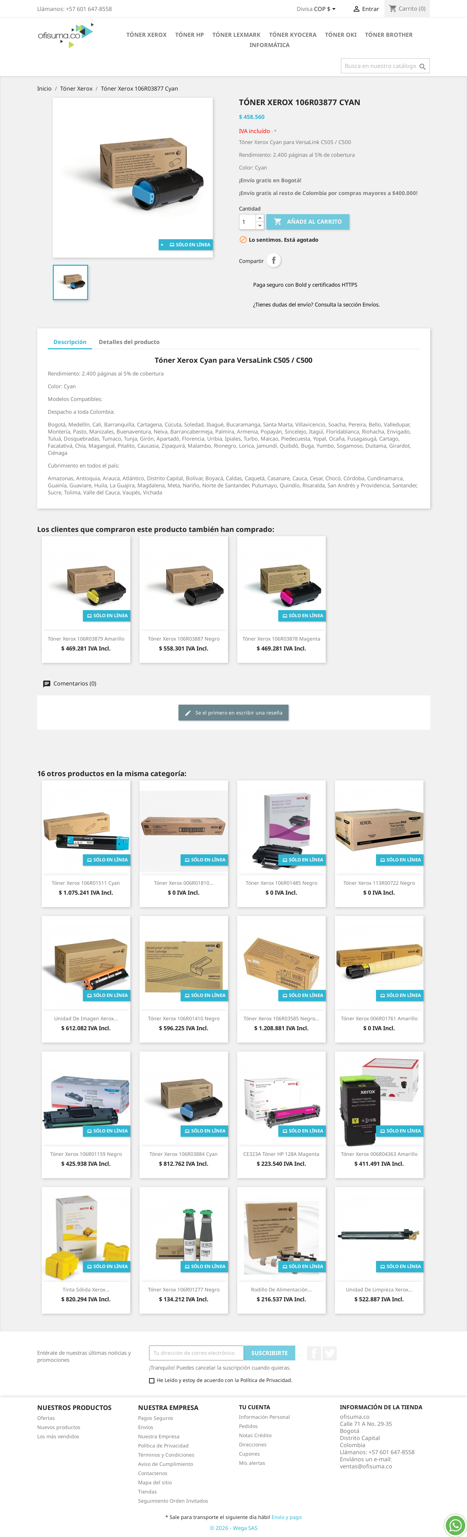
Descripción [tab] (69, 342)
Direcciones (253, 1444)
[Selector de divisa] (326, 9)
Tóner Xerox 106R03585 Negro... (281, 1018)
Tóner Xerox (146, 35)
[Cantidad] (247, 222)
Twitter (330, 1353)
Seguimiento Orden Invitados (173, 1500)
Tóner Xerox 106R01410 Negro (184, 1018)
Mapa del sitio (155, 1482)
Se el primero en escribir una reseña (233, 713)
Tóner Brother (389, 35)
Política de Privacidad (163, 1445)
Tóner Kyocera (293, 35)
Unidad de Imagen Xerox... (86, 1018)
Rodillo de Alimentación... (281, 1289)
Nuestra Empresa (159, 1436)
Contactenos (152, 1473)
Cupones (249, 1453)
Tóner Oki (341, 35)
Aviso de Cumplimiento (165, 1464)
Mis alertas (252, 1462)
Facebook (314, 1353)
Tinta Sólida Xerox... (86, 1289)
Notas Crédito (255, 1435)
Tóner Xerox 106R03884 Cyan (183, 1154)
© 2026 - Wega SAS (233, 1527)
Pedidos (248, 1426)
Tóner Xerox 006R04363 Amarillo (379, 1154)
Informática (270, 45)
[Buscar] (385, 65)
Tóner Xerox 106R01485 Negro (281, 882)
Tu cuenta (254, 1407)
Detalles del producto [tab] (129, 342)
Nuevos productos (58, 1427)
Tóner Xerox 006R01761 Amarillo (379, 1018)
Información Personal (264, 1416)
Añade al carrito (308, 221)
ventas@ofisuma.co (366, 1466)
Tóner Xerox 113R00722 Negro (379, 882)
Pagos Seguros (155, 1418)
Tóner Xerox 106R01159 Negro (86, 1154)
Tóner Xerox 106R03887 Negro (184, 638)
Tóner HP (189, 35)
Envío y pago (287, 1517)
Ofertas (46, 1418)
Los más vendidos (58, 1436)
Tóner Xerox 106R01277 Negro (184, 1289)
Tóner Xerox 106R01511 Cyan (86, 882)
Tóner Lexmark (236, 35)
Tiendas (147, 1491)
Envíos (145, 1427)
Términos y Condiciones (166, 1454)
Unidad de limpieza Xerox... (379, 1289)
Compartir (274, 260)
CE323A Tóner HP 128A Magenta (281, 1154)
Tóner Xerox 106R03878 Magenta (281, 638)
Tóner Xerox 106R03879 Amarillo (86, 638)
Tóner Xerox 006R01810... (183, 882)
